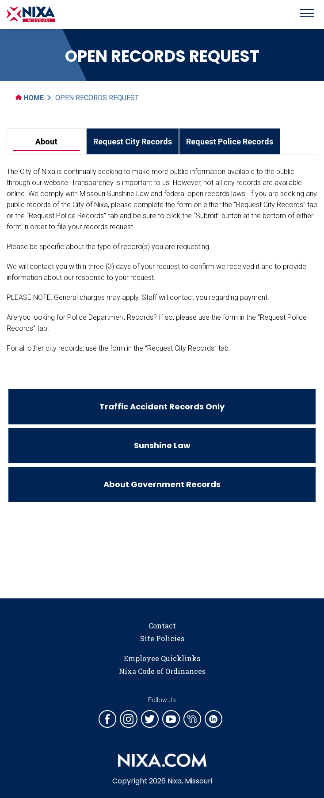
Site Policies (162, 638)
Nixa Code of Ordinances (162, 671)
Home (29, 98)
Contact (162, 625)
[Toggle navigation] (307, 14)
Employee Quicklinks (162, 658)
